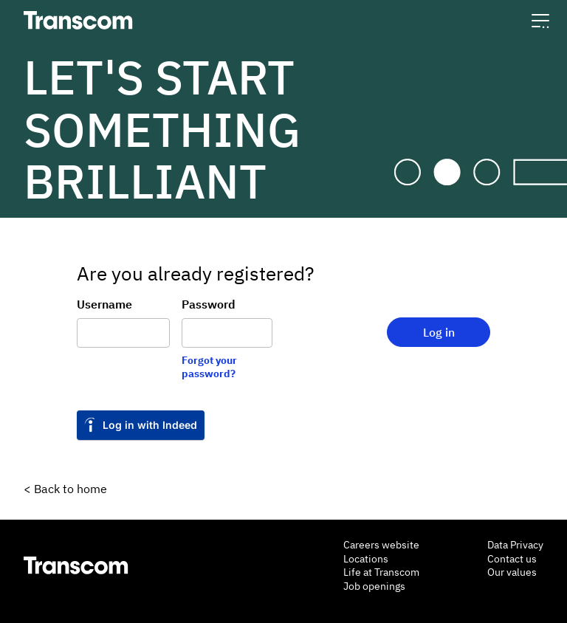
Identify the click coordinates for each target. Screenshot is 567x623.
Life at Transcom (381, 572)
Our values (512, 572)
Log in (439, 332)
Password (209, 304)
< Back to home (65, 488)
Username (104, 304)
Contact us (512, 558)
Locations (365, 558)
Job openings (374, 586)
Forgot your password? (209, 367)
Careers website (381, 544)
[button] (540, 20)
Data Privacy (515, 544)
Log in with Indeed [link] (150, 425)
